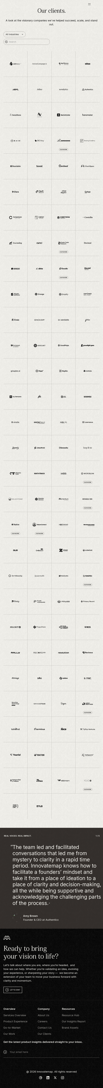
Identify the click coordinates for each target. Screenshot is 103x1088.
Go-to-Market (11, 1027)
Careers (42, 1021)
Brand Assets (70, 1027)
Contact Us (45, 1027)
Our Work (9, 1033)
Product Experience (15, 1021)
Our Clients (44, 1033)
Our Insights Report (73, 1021)
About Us (43, 1015)
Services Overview (14, 1015)
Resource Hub (70, 1015)
